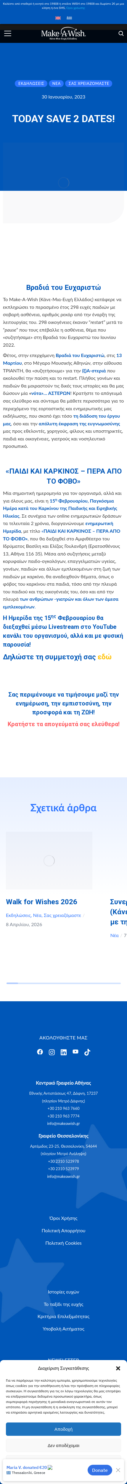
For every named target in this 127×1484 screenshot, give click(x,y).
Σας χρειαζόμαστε (62, 915)
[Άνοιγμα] (7, 33)
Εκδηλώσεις (18, 915)
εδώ (105, 657)
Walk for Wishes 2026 (41, 902)
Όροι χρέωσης (75, 7)
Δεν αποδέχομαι (63, 1445)
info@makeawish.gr (63, 1123)
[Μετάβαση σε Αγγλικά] (58, 18)
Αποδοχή (63, 1429)
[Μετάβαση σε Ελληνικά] (69, 18)
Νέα (37, 915)
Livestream (64, 626)
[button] (118, 1368)
